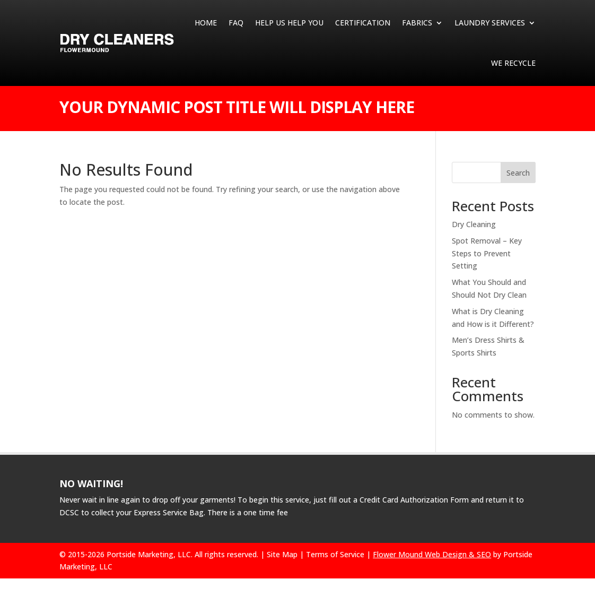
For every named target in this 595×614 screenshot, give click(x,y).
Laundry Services (489, 23)
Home (206, 23)
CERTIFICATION (362, 23)
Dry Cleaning (474, 224)
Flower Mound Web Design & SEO (432, 554)
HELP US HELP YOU (289, 23)
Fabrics (417, 23)
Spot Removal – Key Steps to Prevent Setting (487, 253)
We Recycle (513, 63)
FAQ (236, 23)
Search (518, 173)
